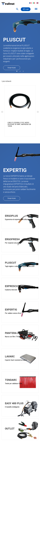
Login (27, 9)
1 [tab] (17, 71)
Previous (2, 112)
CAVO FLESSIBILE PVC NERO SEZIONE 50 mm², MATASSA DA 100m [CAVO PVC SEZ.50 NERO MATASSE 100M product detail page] (19, 124)
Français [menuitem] (30, 3)
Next (38, 112)
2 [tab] (20, 71)
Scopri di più (12, 68)
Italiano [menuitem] (34, 3)
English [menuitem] (37, 3)
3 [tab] (23, 71)
